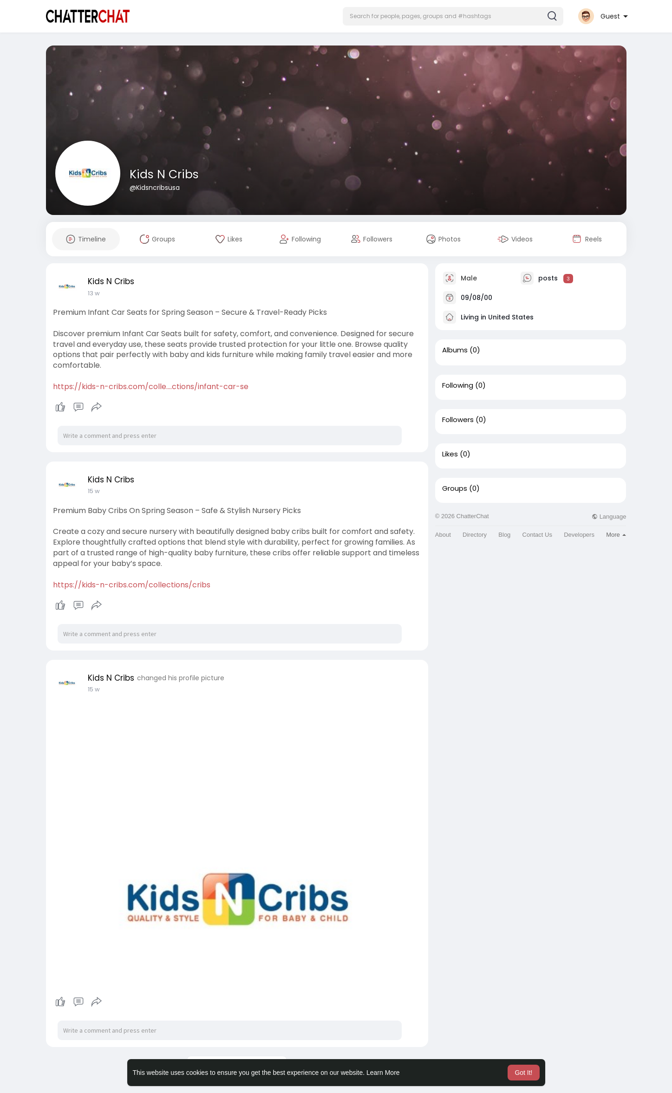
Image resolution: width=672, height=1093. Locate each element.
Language (609, 517)
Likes (450, 454)
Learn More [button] (383, 1072)
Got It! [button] (523, 1072)
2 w (93, 491)
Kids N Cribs (164, 174)
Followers (458, 419)
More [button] (616, 534)
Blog (504, 535)
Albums (455, 350)
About (443, 535)
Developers (579, 535)
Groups (454, 488)
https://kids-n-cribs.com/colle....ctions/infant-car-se (150, 386)
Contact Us (537, 535)
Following (457, 385)
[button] (453, 16)
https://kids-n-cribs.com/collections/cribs (131, 584)
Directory (475, 535)
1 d (91, 293)
